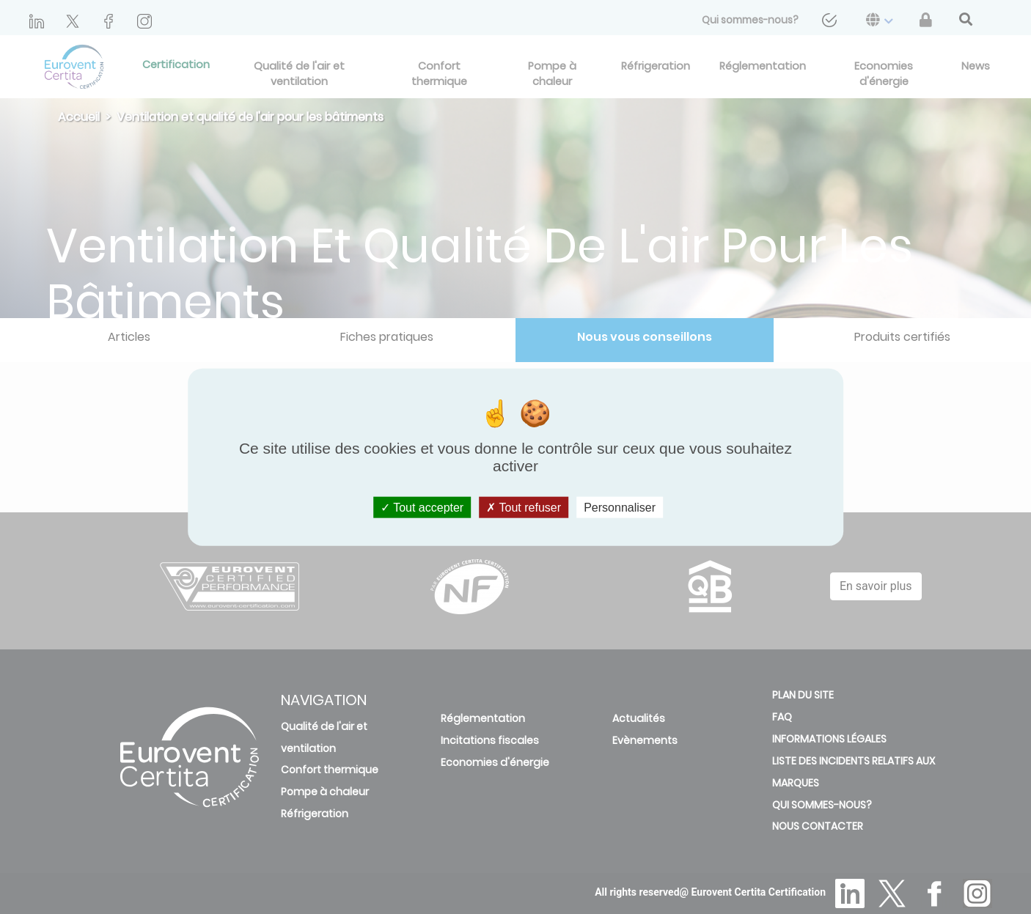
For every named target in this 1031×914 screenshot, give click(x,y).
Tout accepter (422, 507)
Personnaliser (620, 507)
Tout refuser (523, 507)
